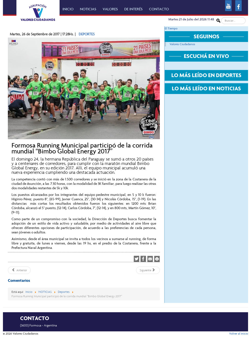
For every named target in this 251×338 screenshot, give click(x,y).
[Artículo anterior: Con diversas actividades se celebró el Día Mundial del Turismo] (19, 270)
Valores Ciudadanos (182, 44)
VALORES (110, 9)
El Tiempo (171, 28)
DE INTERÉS (133, 9)
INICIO (68, 9)
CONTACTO (159, 9)
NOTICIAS (88, 9)
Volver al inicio (238, 334)
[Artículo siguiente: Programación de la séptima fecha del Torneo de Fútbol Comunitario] (148, 270)
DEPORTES (87, 34)
